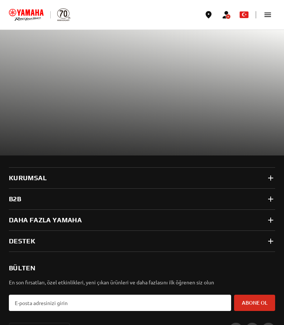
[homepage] (26, 14)
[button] (267, 14)
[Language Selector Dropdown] (244, 14)
